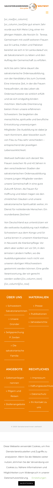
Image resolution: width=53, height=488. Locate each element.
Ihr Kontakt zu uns (39, 405)
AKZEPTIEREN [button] (26, 483)
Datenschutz (39, 394)
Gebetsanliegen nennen (14, 380)
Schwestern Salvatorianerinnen (14, 308)
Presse (39, 305)
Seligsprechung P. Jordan (14, 335)
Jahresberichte (38, 322)
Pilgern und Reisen (14, 394)
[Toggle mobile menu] (47, 12)
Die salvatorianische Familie (14, 350)
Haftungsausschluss (38, 386)
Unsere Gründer (14, 322)
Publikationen (39, 314)
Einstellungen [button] (39, 477)
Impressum (38, 377)
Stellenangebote (14, 404)
